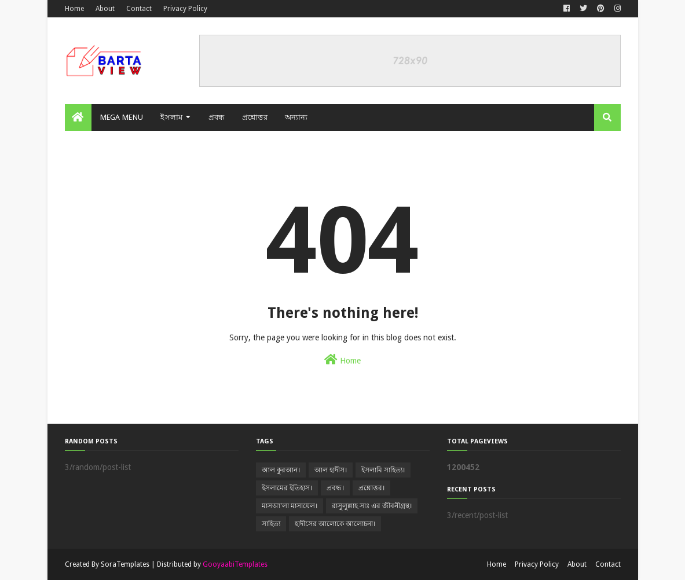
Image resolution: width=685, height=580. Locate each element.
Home (74, 9)
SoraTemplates (125, 564)
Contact (139, 9)
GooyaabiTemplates (235, 564)
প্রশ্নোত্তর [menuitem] (255, 117)
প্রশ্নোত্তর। (371, 488)
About (105, 9)
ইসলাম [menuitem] (171, 117)
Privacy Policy (185, 9)
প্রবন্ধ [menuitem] (216, 117)
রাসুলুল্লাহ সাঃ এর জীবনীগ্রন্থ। (372, 506)
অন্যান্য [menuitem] (296, 117)
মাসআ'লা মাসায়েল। (289, 506)
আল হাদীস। (330, 470)
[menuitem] (78, 117)
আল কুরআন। (281, 470)
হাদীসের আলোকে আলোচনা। (335, 524)
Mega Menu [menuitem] (122, 117)
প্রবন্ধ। (335, 488)
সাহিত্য (271, 524)
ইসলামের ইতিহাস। (287, 488)
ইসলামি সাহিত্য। (383, 470)
